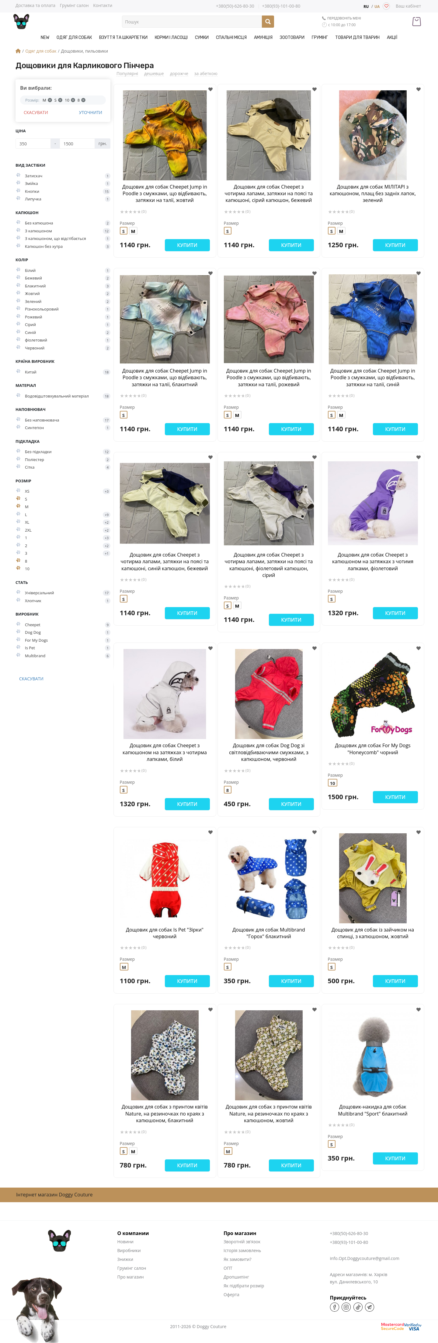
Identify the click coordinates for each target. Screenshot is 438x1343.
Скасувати (36, 112)
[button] (210, 89)
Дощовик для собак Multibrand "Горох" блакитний (268, 933)
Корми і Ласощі (171, 37)
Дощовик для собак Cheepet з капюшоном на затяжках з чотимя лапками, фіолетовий (372, 561)
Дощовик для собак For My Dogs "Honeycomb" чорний (373, 748)
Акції (392, 37)
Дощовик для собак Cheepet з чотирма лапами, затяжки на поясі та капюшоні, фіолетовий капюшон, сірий (269, 564)
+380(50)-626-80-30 (235, 6)
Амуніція (263, 37)
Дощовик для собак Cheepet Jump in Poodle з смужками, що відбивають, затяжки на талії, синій (372, 377)
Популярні (127, 73)
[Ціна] (33, 143)
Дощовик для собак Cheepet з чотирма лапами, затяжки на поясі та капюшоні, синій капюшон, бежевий (165, 561)
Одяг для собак (74, 37)
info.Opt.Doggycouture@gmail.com (364, 1258)
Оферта (231, 1294)
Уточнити (90, 112)
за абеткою (205, 73)
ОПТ (228, 1268)
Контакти (102, 5)
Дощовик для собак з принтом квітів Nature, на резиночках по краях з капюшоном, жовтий (269, 1113)
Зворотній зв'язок (242, 1241)
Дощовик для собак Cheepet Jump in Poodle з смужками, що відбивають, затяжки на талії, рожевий (268, 377)
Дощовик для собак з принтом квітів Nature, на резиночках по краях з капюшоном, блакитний (165, 1113)
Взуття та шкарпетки (123, 37)
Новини (125, 1241)
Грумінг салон (74, 5)
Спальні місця (231, 37)
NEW (45, 37)
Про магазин (130, 1277)
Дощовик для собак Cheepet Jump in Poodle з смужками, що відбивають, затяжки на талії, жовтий (164, 193)
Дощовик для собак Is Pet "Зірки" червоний (164, 933)
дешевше (154, 73)
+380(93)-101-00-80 (281, 6)
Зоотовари (292, 37)
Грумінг (320, 37)
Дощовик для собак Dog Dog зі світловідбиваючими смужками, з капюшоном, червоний (268, 752)
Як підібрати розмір (244, 1286)
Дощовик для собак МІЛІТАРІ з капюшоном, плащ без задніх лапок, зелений (373, 193)
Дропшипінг (236, 1277)
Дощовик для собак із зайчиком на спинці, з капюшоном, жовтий (373, 933)
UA (377, 6)
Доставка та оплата (35, 5)
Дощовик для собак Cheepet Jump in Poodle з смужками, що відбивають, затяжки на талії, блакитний (164, 377)
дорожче (179, 73)
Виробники (129, 1250)
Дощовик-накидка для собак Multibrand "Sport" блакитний (372, 1110)
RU (366, 6)
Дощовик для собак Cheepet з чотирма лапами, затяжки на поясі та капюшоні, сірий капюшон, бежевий (269, 193)
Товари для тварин (357, 37)
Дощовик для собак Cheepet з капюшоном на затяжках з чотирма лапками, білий (165, 752)
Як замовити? (237, 1259)
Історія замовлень (242, 1250)
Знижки (125, 1259)
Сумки (202, 37)
